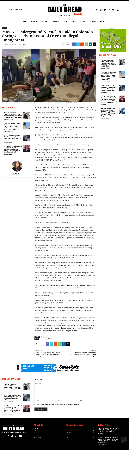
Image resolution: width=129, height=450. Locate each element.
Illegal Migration (49, 338)
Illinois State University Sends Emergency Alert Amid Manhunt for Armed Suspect (83, 354)
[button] (117, 9)
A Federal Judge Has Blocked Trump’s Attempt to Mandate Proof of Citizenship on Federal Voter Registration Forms (109, 112)
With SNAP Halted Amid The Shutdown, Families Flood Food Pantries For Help (12, 138)
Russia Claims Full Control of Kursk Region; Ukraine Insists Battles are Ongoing (47, 354)
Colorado (42, 338)
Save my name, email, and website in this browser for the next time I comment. (58, 404)
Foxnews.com (44, 336)
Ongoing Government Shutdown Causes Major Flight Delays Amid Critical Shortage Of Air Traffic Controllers (12, 126)
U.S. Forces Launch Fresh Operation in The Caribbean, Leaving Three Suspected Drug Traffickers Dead (13, 149)
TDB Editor (6, 44)
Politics (4, 28)
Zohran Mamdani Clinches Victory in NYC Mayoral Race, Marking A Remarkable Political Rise (13, 115)
